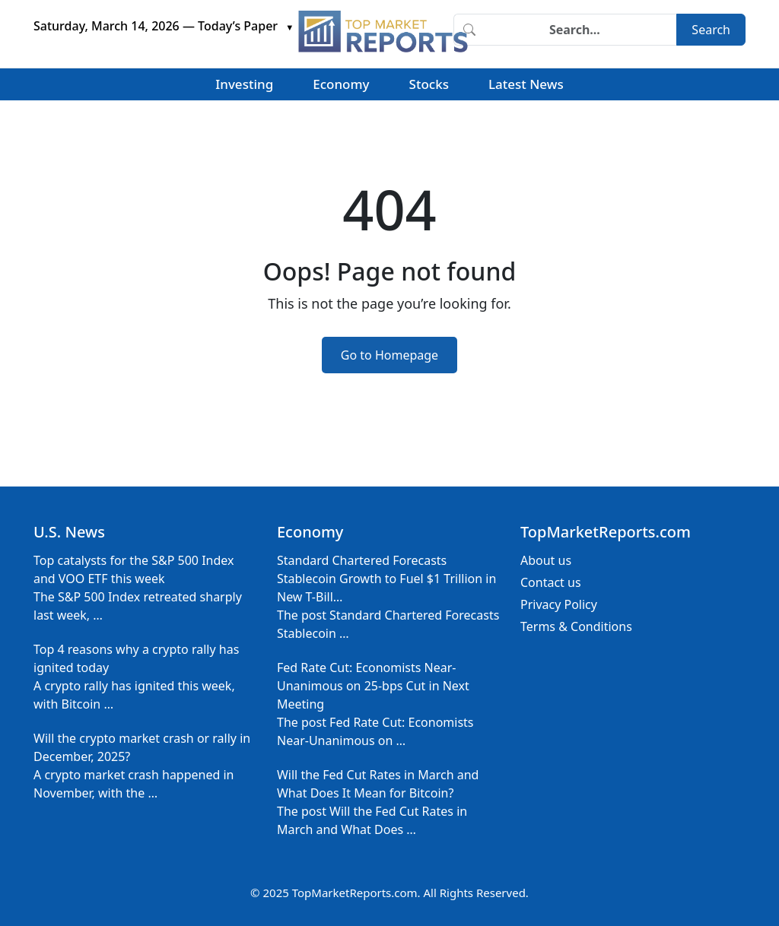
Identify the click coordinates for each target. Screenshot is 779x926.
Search (711, 29)
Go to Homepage (389, 355)
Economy (341, 84)
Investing (244, 84)
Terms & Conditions (576, 626)
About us (545, 560)
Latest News (526, 84)
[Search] (580, 30)
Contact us (550, 582)
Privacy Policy (558, 604)
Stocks (429, 84)
